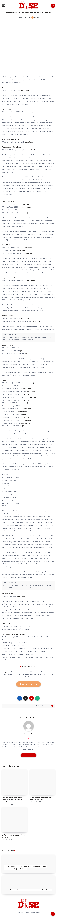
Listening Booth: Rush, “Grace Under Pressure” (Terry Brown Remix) (12, 800)
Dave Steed (27, 672)
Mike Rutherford (10, 674)
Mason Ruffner (48, 672)
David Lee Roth (36, 672)
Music (36, 666)
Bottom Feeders (27, 666)
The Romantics (43, 674)
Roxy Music (29, 674)
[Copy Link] (28, 706)
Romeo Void (20, 674)
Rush (35, 674)
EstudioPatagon (35, 913)
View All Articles (28, 755)
